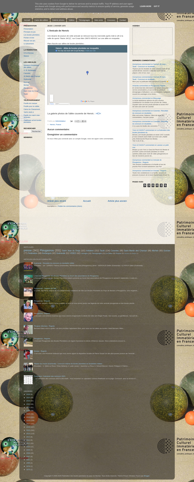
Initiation (90, 250)
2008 (28, 453)
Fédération (32, 253)
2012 (28, 440)
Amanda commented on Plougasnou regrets (148, 86)
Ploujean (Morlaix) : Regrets (44, 326)
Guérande (27, 79)
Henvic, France (55, 124)
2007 (28, 456)
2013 (28, 437)
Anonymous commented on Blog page (146, 98)
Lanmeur (126, 253)
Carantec (27, 73)
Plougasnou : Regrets (42, 301)
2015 (28, 430)
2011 (28, 443)
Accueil (27, 20)
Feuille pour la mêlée (31, 106)
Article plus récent (56, 201)
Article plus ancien (117, 201)
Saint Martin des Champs (135, 250)
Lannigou (84, 253)
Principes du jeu (30, 32)
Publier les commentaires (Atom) (70, 206)
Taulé (26, 94)
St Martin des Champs (32, 76)
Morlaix (26, 85)
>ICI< (98, 113)
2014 (28, 434)
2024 (28, 401)
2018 (28, 420)
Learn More (145, 6)
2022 (28, 407)
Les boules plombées (32, 35)
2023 (28, 404)
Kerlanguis (47, 253)
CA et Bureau (29, 53)
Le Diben (109, 253)
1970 (28, 469)
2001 (28, 460)
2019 (28, 417)
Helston (134, 253)
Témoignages (84, 20)
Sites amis (98, 20)
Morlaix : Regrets (40, 351)
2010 (28, 447)
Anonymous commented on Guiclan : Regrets (149, 171)
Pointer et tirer (29, 38)
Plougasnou (28, 88)
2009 (28, 450)
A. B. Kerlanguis (30, 70)
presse (28, 250)
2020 (28, 414)
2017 (28, 424)
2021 (28, 411)
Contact (123, 20)
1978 (28, 466)
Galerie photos (58, 20)
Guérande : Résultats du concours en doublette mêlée (54, 263)
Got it (156, 6)
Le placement (29, 44)
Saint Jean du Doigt (31, 91)
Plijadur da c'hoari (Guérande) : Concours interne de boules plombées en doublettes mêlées (68, 364)
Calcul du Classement (32, 109)
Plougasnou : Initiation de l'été (45, 288)
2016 (28, 427)
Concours (111, 20)
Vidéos (71, 20)
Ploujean (118, 253)
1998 (28, 463)
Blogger (147, 476)
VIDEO (73, 253)
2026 (28, 394)
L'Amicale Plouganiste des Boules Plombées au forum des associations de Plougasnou (66, 276)
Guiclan (26, 82)
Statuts (26, 56)
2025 (28, 398)
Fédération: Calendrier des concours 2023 (49, 376)
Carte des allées (41, 20)
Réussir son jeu (29, 41)
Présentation (28, 29)
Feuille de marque (30, 103)
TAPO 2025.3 (29, 112)
